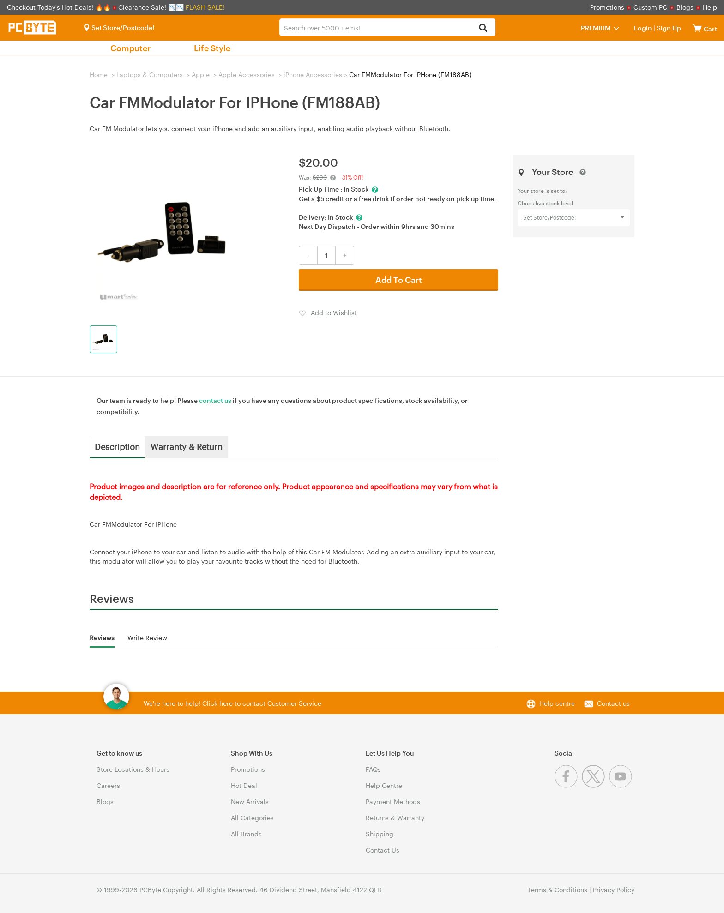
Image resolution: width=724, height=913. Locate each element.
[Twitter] (595, 785)
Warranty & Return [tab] (187, 446)
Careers (108, 785)
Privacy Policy (613, 890)
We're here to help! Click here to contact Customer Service (232, 703)
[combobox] (387, 27)
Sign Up (668, 28)
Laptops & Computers (149, 74)
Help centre (557, 703)
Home (99, 74)
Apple (201, 74)
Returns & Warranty (395, 818)
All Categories (252, 818)
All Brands (246, 834)
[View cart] (697, 28)
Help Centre (384, 785)
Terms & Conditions (557, 890)
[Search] (483, 28)
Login (643, 28)
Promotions (607, 7)
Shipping (379, 834)
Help (710, 7)
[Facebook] (568, 785)
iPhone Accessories (313, 74)
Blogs (685, 7)
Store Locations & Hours (133, 769)
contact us (215, 400)
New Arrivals (250, 801)
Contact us (613, 703)
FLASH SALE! (205, 7)
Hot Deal (244, 785)
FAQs (373, 769)
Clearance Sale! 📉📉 (151, 7)
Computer (130, 48)
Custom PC (650, 7)
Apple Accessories (246, 74)
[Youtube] (621, 785)
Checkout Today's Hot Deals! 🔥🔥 (60, 7)
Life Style (212, 48)
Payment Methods (393, 801)
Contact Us (382, 850)
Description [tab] (117, 446)
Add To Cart (398, 280)
